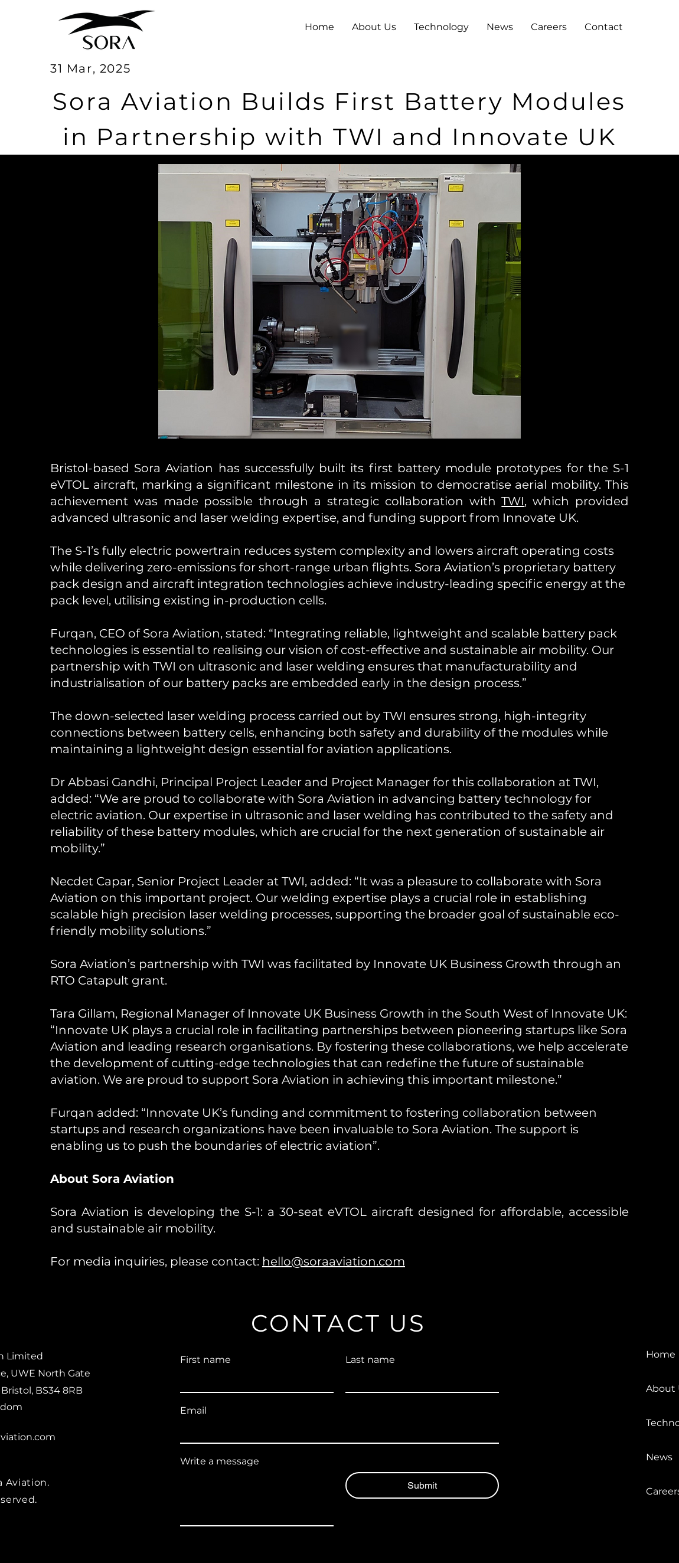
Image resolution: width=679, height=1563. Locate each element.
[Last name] (418, 1381)
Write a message (219, 1461)
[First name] (253, 1381)
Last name (370, 1359)
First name (205, 1359)
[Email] (336, 1432)
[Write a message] (257, 1499)
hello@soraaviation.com (333, 1261)
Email (193, 1410)
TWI (512, 501)
